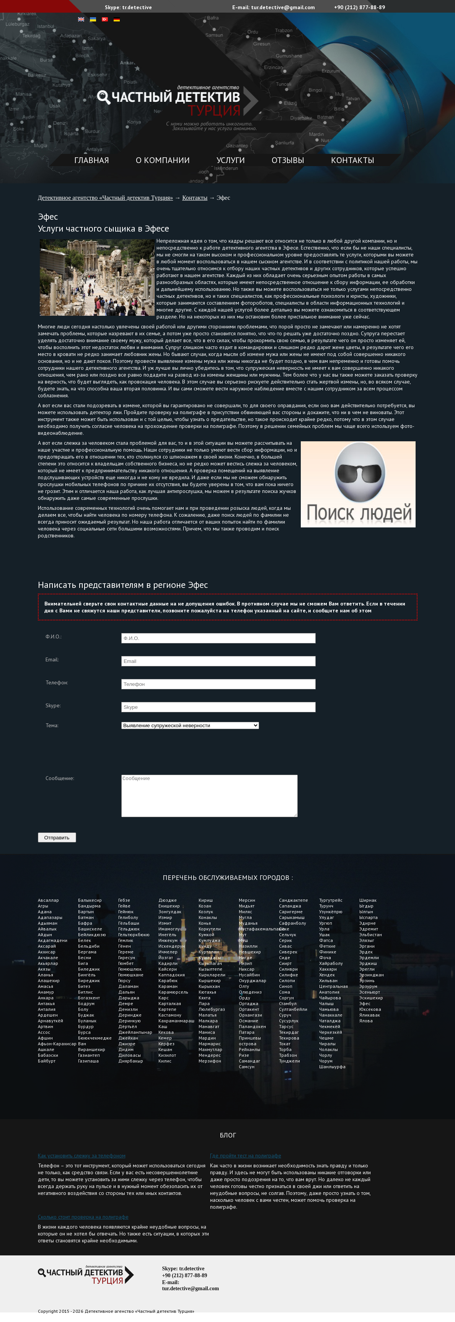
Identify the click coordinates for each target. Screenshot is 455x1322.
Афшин (45, 1046)
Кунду (205, 954)
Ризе (244, 1063)
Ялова (366, 1028)
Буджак (86, 1023)
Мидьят (246, 914)
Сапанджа (290, 914)
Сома (285, 1000)
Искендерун (171, 954)
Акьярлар (48, 971)
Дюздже (167, 908)
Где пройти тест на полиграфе (245, 1163)
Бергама (87, 960)
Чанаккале (330, 1023)
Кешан (165, 1057)
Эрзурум (368, 994)
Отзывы (288, 160)
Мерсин (247, 908)
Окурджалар (252, 988)
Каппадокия (171, 983)
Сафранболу (292, 931)
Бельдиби (88, 954)
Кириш (206, 908)
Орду (244, 1006)
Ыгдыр (366, 914)
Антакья (46, 1011)
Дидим (126, 1057)
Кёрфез (166, 1051)
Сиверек (288, 960)
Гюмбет (126, 971)
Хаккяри (328, 977)
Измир (165, 925)
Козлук (206, 919)
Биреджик (89, 988)
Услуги (231, 160)
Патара (246, 1040)
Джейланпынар (135, 1040)
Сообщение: (60, 778)
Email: (52, 659)
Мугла (245, 925)
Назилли (248, 954)
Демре (125, 1011)
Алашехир (49, 988)
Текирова (289, 1046)
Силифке (288, 983)
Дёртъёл (127, 1034)
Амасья (45, 994)
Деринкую (129, 1028)
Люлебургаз (212, 1017)
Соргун (286, 1006)
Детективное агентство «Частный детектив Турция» (105, 197)
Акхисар (46, 960)
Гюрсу (124, 988)
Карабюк (168, 988)
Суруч (285, 1023)
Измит (164, 931)
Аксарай (47, 954)
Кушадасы (210, 965)
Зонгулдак (169, 919)
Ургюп (325, 931)
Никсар (246, 977)
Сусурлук (288, 1028)
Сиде (284, 965)
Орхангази (250, 1023)
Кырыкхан (209, 994)
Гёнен (124, 954)
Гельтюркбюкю (134, 942)
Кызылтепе (210, 977)
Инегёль (167, 942)
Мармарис (210, 1051)
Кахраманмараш (176, 1028)
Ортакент (249, 1017)
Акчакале (48, 965)
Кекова (166, 1040)
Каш (162, 1034)
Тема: (52, 725)
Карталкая (169, 1011)
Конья (205, 931)
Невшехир (250, 960)
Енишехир (169, 914)
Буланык (87, 1028)
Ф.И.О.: (53, 636)
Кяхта (204, 1006)
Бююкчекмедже (95, 1046)
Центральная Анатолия (333, 997)
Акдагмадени (52, 948)
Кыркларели (212, 983)
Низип (245, 971)
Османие (248, 1028)
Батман (86, 925)
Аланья (45, 983)
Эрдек (366, 960)
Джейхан (128, 1046)
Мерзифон (210, 1069)
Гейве (124, 914)
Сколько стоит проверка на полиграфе (83, 1224)
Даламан (128, 994)
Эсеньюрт (369, 1000)
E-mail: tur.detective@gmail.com (273, 7)
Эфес (364, 1011)
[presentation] (179, 747)
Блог (228, 1143)
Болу (83, 1017)
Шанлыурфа (332, 1074)
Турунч (326, 914)
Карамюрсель (173, 1000)
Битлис (85, 1000)
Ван (82, 1051)
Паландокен (252, 1034)
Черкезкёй (330, 1040)
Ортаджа (248, 1011)
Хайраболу (331, 971)
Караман (168, 994)
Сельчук (287, 942)
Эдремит (368, 937)
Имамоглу (169, 937)
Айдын (45, 942)
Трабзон (288, 1063)
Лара (204, 1011)
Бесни (84, 965)
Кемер (165, 1046)
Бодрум (86, 1011)
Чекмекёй (329, 1034)
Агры (43, 914)
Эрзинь (367, 988)
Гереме (126, 960)
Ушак (324, 942)
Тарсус (286, 1034)
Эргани (367, 954)
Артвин (45, 1034)
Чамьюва (329, 1017)
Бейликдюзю (92, 942)
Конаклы (208, 925)
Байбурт (46, 1069)
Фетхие (327, 954)
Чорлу (325, 1063)
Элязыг (366, 948)
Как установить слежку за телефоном (82, 1163)
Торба (285, 1057)
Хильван (328, 988)
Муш (243, 948)
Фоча (325, 965)
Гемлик (125, 948)
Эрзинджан (371, 983)
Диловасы (129, 1063)
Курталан (209, 960)
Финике (327, 960)
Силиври (288, 977)
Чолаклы (328, 1057)
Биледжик (89, 977)
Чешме (326, 1046)
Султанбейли (293, 1017)
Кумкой (206, 942)
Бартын (86, 919)
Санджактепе (293, 908)
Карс (163, 1006)
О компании (163, 160)
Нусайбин (249, 983)
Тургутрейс (330, 908)
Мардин (207, 1046)
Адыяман (47, 931)
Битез (84, 994)
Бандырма (89, 914)
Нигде (245, 965)
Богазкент (89, 1006)
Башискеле (90, 937)
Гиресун (126, 965)
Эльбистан (370, 942)
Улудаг (326, 925)
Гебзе (124, 908)
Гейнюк (126, 919)
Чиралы (327, 1051)
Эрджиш (368, 971)
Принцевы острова (250, 1048)
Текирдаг (289, 1040)
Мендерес (210, 1063)
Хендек (327, 983)
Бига (83, 971)
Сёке (284, 937)
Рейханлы (249, 1057)
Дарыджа (128, 1006)
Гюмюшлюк (130, 977)
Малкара (208, 1028)
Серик (285, 948)
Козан (205, 914)
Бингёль (87, 983)
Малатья (208, 1023)
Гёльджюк (129, 937)
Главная (91, 160)
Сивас (285, 954)
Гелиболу (128, 925)
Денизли (128, 1017)
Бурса (84, 1040)
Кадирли (168, 971)
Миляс (245, 919)
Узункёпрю (330, 919)
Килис (164, 1069)
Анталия (46, 1017)
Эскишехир (371, 1006)
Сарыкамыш (292, 925)
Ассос (44, 1040)
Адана (45, 919)
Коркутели (210, 937)
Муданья (248, 931)
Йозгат (165, 965)
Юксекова (370, 1017)
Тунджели (289, 1069)
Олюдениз (250, 1000)
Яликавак (369, 1023)
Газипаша (88, 1069)
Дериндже (130, 1023)
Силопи (287, 988)
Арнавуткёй (50, 1028)
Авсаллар (48, 908)
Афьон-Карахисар (57, 1051)
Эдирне (367, 931)
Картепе (167, 1017)
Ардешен (48, 1023)
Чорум (326, 1069)
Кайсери (167, 977)
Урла (324, 937)
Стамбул (288, 1011)
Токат (284, 1051)
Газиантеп (89, 1063)
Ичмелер (168, 960)
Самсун (246, 1074)
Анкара (46, 1006)
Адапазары (50, 925)
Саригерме (291, 919)
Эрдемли (369, 965)
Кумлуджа (209, 948)
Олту (244, 994)
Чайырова (330, 1006)
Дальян (126, 1000)
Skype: (53, 705)
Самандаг (249, 1069)
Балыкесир (90, 908)
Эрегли (367, 977)
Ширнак (368, 908)
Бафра (85, 931)
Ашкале (46, 1057)
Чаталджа (330, 1028)
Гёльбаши (128, 931)
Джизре (126, 1051)
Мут (242, 942)
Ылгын (366, 919)
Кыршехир (210, 988)
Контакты (352, 160)
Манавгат (209, 1034)
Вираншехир (91, 1057)
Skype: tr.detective (128, 7)
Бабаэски (48, 1063)
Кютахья (207, 1000)
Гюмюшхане (131, 983)
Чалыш (326, 1011)
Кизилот (167, 1063)
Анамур (46, 1000)
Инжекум (168, 948)
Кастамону (169, 1023)
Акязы (44, 977)
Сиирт (285, 971)
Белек (84, 948)
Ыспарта (368, 925)
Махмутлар (210, 1057)
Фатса (326, 948)
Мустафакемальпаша (259, 937)
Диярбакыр (130, 1069)
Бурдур (86, 1034)
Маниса (207, 1040)
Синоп (285, 994)
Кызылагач (210, 971)
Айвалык (47, 937)
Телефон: (57, 682)
